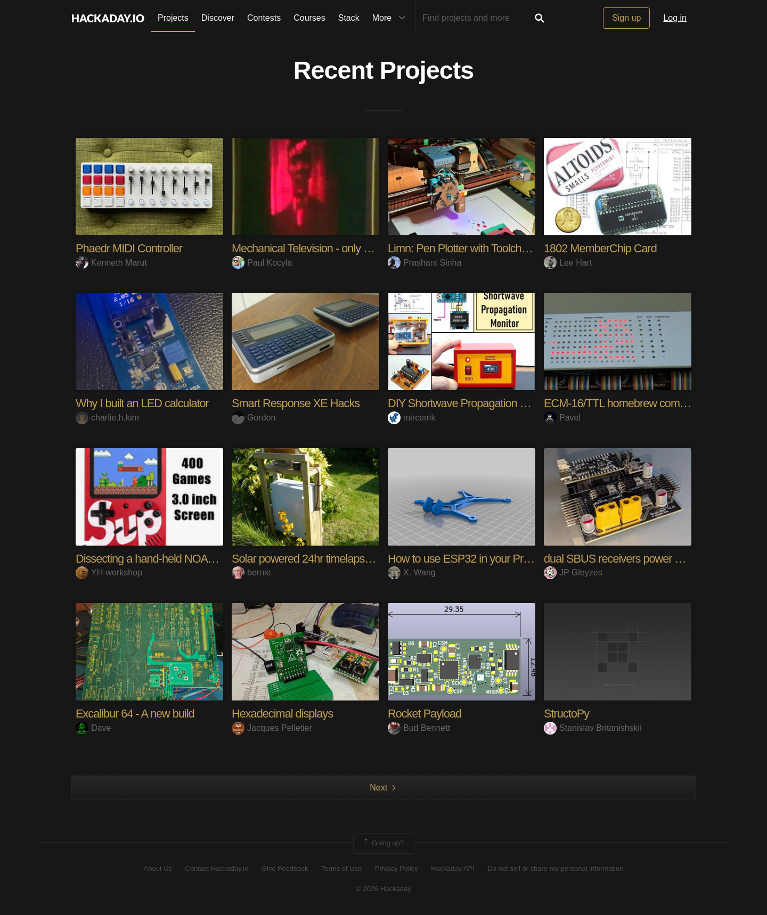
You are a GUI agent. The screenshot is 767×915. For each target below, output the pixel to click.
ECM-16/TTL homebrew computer (625, 403)
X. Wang (412, 572)
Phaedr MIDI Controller (130, 248)
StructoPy (567, 713)
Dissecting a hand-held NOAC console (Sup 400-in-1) (201, 558)
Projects (173, 17)
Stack (349, 17)
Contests (264, 17)
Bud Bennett (419, 727)
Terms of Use (341, 868)
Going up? (383, 843)
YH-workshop (109, 572)
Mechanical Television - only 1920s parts (326, 248)
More (391, 18)
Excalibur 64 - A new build (136, 713)
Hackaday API (453, 868)
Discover (217, 17)
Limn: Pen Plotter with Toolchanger (469, 248)
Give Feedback (285, 868)
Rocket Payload (425, 713)
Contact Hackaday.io (217, 868)
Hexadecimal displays (283, 713)
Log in (675, 17)
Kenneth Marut (111, 262)
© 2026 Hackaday (383, 889)
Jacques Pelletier (272, 727)
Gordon (253, 417)
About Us (158, 868)
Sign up (626, 17)
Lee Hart (568, 262)
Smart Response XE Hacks (297, 403)
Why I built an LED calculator (143, 403)
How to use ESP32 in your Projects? (473, 558)
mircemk (411, 417)
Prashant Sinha (424, 262)
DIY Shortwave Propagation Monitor (472, 403)
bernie (251, 572)
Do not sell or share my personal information (555, 868)
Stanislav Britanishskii (593, 727)
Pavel (562, 417)
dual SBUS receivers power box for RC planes (652, 558)
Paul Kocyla (262, 262)
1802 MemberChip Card (601, 248)
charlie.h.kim (107, 417)
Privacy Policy (396, 868)
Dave (93, 727)
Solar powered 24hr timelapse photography (333, 558)
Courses (309, 17)
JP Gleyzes (573, 572)
